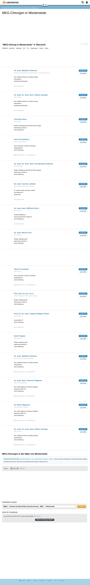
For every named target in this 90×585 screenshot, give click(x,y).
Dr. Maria (22, 405)
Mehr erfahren (37, 516)
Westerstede (35, 8)
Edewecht (45, 459)
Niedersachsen (27, 8)
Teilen (6, 468)
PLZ (24, 48)
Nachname (11, 48)
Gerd (19, 336)
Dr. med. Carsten (25, 184)
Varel (32, 459)
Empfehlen (83, 70)
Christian (20, 119)
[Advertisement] (45, 59)
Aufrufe (41, 48)
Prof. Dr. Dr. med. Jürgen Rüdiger (31, 314)
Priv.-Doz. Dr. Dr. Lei (24, 293)
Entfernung (18, 48)
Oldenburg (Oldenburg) (11, 459)
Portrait (46, 48)
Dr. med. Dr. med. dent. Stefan (31, 95)
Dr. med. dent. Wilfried (26, 208)
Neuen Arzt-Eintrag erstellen (44, 519)
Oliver (21, 269)
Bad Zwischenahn (25, 459)
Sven (21, 139)
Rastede (51, 459)
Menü (45, 5)
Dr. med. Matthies (25, 70)
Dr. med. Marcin (23, 233)
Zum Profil (83, 73)
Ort (28, 48)
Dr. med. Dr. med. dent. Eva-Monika (33, 164)
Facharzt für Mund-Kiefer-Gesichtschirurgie (12, 8)
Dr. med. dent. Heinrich (28, 380)
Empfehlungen (34, 48)
